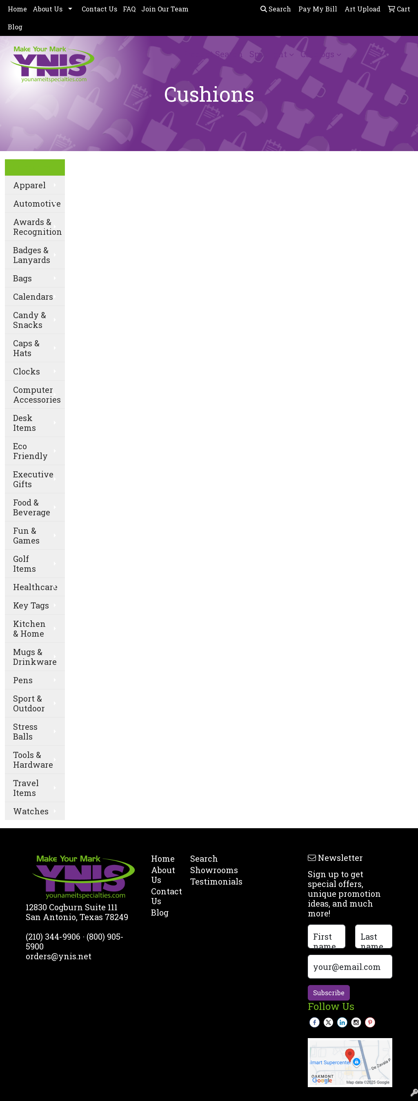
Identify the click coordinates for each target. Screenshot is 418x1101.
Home (17, 8)
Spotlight (268, 54)
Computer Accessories (37, 394)
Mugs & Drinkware (35, 656)
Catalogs (317, 54)
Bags (22, 278)
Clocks (26, 371)
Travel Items (26, 788)
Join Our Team (165, 8)
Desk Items (24, 422)
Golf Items (24, 563)
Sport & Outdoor (29, 703)
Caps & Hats (26, 348)
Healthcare (35, 587)
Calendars (33, 296)
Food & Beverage (31, 507)
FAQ (129, 8)
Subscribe (329, 992)
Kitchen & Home (29, 628)
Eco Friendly (30, 451)
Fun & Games (26, 535)
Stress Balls (25, 731)
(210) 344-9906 (53, 936)
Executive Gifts (33, 479)
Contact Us (99, 8)
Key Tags (31, 605)
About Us (47, 8)
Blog (15, 26)
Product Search (212, 54)
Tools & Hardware (33, 759)
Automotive (37, 203)
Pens (23, 680)
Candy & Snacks (29, 320)
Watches (31, 811)
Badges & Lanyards (31, 255)
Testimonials (205, 881)
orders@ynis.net (58, 956)
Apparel (29, 185)
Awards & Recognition (37, 226)
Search (275, 8)
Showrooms (205, 870)
